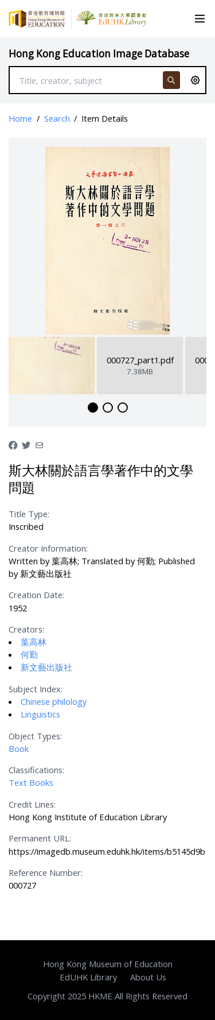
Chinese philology (54, 701)
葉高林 (33, 641)
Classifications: (36, 769)
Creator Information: (48, 548)
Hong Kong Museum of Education (108, 963)
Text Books (31, 782)
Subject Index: (35, 689)
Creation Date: (36, 594)
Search (57, 118)
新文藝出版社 (46, 667)
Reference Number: (46, 872)
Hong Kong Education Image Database (99, 53)
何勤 (29, 654)
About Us (148, 977)
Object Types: (35, 736)
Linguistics (40, 714)
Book (19, 748)
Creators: (26, 629)
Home (20, 118)
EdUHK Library (88, 977)
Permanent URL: (40, 838)
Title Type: (29, 513)
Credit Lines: (32, 804)
